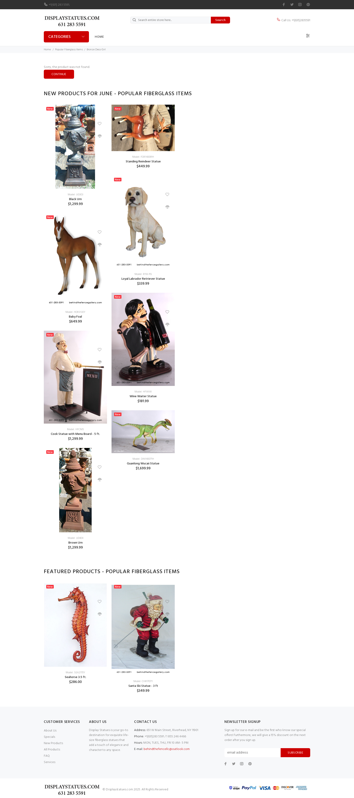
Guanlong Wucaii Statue (143, 463)
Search (220, 20)
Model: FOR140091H (143, 157)
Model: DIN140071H (143, 459)
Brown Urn (75, 542)
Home (99, 36)
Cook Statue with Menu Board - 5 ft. (75, 434)
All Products (52, 749)
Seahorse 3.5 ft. (75, 677)
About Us (50, 730)
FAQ (47, 756)
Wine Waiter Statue (143, 396)
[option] (75, 331)
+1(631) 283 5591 (59, 4)
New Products (53, 743)
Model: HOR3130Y (75, 312)
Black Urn (75, 199)
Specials (49, 737)
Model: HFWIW (143, 392)
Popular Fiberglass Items (69, 49)
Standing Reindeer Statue (143, 161)
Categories (59, 37)
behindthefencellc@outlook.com (167, 749)
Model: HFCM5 (75, 429)
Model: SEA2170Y (75, 672)
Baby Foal (75, 316)
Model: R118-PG (143, 274)
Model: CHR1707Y (143, 681)
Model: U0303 (75, 194)
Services (49, 762)
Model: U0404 (75, 538)
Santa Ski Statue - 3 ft (143, 686)
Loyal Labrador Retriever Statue (143, 278)
